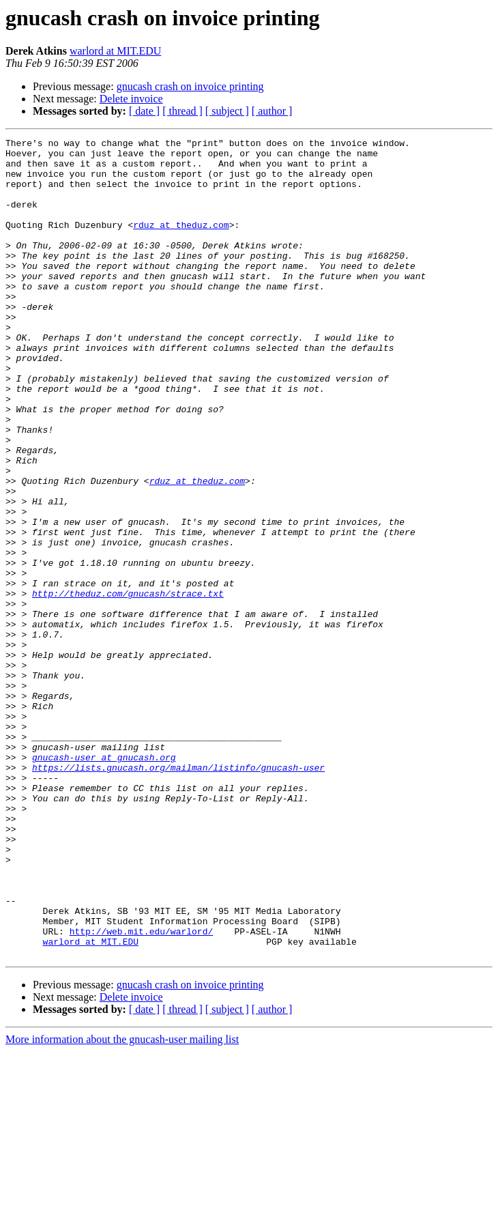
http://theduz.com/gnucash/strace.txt (128, 685)
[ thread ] (182, 111)
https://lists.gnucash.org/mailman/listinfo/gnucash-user (178, 894)
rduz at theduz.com (181, 243)
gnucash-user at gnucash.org (104, 882)
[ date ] (144, 111)
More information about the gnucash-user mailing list (122, 1203)
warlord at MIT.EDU (115, 51)
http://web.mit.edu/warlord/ (142, 1091)
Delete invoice (131, 98)
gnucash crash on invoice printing (190, 86)
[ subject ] (227, 111)
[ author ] (272, 111)
